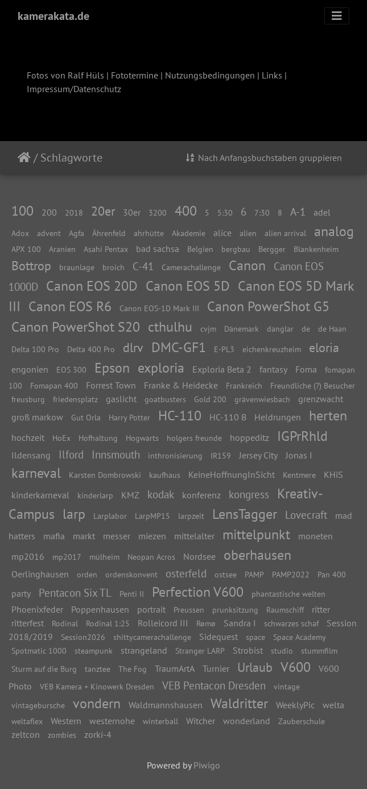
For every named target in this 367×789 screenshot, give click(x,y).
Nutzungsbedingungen (210, 75)
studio (282, 650)
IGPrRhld (302, 436)
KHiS (333, 474)
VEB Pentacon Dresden (214, 685)
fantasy (273, 369)
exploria (161, 368)
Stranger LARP (200, 650)
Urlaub (255, 667)
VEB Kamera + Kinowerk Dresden (97, 686)
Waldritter (239, 703)
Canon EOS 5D (188, 286)
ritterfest (27, 623)
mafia (54, 536)
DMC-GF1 (178, 347)
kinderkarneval (40, 495)
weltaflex (27, 721)
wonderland (246, 720)
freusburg (28, 399)
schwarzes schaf (291, 623)
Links (272, 75)
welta (333, 704)
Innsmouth (116, 454)
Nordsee (199, 556)
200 (49, 212)
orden (87, 574)
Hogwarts (142, 437)
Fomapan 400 (54, 385)
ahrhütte (149, 233)
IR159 (221, 455)
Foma (306, 369)
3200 (158, 212)
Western (66, 720)
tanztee (97, 668)
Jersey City (258, 455)
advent (49, 233)
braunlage (76, 267)
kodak (160, 494)
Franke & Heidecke (181, 385)
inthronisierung (175, 455)
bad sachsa (157, 248)
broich (113, 267)
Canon (247, 265)
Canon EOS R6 (70, 306)
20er (103, 211)
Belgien (200, 248)
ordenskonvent (131, 574)
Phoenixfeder (37, 609)
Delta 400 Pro (91, 349)
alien (248, 233)
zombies (62, 734)
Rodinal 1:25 (108, 623)
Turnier (216, 668)
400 (186, 211)
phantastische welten (288, 593)
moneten (315, 536)
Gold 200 (210, 399)
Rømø (206, 623)
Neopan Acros (151, 556)
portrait (151, 609)
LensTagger (244, 514)
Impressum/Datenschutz (74, 88)
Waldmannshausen (166, 704)
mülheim (104, 556)
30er (132, 212)
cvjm (208, 328)
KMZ (130, 495)
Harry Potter (129, 417)
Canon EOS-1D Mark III (159, 308)
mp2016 (27, 556)
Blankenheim (316, 248)
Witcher (200, 720)
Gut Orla (86, 417)
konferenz (201, 495)
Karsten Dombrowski (105, 474)
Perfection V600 (198, 592)
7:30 (262, 212)
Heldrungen (277, 417)
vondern (97, 703)
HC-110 (179, 415)
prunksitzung (235, 609)
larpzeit (191, 515)
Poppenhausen (100, 609)
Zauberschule (301, 721)
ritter (321, 609)
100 (22, 211)
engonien (29, 369)
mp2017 (66, 556)
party (21, 593)
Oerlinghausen (40, 574)
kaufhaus (164, 474)
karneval (36, 473)
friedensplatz (75, 399)
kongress (249, 494)
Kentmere (299, 474)
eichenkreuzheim (271, 349)
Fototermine (134, 75)
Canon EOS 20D (92, 286)
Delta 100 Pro (35, 349)
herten (328, 415)
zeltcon (25, 734)
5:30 (225, 212)
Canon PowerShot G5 (268, 306)
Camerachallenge (191, 267)
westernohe (112, 720)
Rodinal (65, 623)
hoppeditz (249, 437)
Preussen (189, 609)
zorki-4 (98, 734)
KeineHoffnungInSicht (231, 474)
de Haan (332, 328)
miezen (152, 536)
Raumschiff (285, 609)
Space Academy (299, 636)
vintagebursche (38, 705)
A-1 (298, 211)
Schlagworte (71, 157)
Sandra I (240, 623)
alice (222, 232)
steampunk (94, 650)
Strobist (248, 650)
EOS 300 (71, 369)
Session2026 (83, 636)
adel (322, 212)
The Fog (132, 668)
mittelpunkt (256, 534)
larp (74, 514)
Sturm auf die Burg (44, 668)
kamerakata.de (53, 16)
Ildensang (31, 455)
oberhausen (257, 555)
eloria (324, 347)
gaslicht (121, 398)
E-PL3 (224, 349)
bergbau (235, 248)
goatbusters (165, 399)
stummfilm (319, 650)
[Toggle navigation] (336, 15)
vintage (287, 686)
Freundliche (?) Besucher (312, 385)
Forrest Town (111, 385)
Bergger (272, 248)
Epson (112, 368)
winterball (160, 721)
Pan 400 (331, 574)
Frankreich (244, 385)
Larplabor (110, 515)
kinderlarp (95, 495)
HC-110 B (227, 417)
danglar (280, 328)
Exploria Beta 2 (221, 369)
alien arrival (285, 233)
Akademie (188, 233)
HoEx (61, 437)
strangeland (144, 650)
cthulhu (170, 327)
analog (334, 231)
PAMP (254, 574)
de (306, 328)
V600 (296, 667)
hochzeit (27, 437)
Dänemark (241, 328)
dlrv (133, 347)
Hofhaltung (98, 437)
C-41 (143, 266)
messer (116, 536)
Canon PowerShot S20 (75, 327)
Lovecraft (306, 514)
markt (84, 536)
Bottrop (31, 265)
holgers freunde (194, 437)
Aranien (62, 248)
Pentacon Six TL (75, 592)
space (255, 636)
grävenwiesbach (262, 399)
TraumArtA (175, 668)
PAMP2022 (291, 574)
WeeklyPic (295, 704)
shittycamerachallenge (152, 636)
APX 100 (26, 248)
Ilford (71, 454)
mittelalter (194, 536)
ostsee (226, 574)
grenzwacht (320, 398)
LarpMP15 (152, 515)
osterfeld (186, 573)
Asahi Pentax (106, 248)
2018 (74, 212)
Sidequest (218, 636)
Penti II (131, 593)
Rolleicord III (163, 623)
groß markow (37, 417)
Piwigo (206, 765)
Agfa (76, 233)
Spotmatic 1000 (39, 650)
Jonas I (299, 455)
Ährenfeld (109, 233)
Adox (20, 233)
